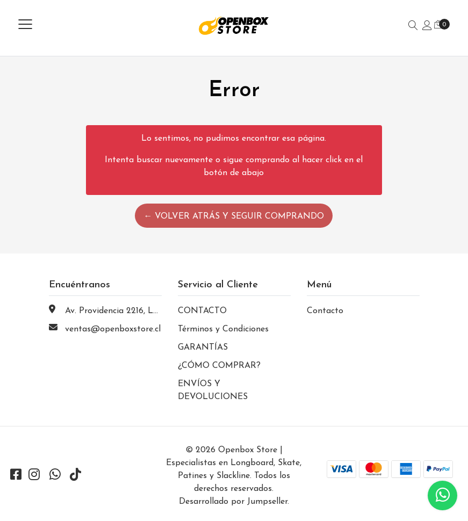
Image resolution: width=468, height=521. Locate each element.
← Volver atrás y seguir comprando (233, 216)
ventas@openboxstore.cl (113, 329)
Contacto (325, 311)
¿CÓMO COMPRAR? (219, 365)
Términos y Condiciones (223, 329)
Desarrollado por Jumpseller (233, 501)
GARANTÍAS (203, 347)
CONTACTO (202, 311)
